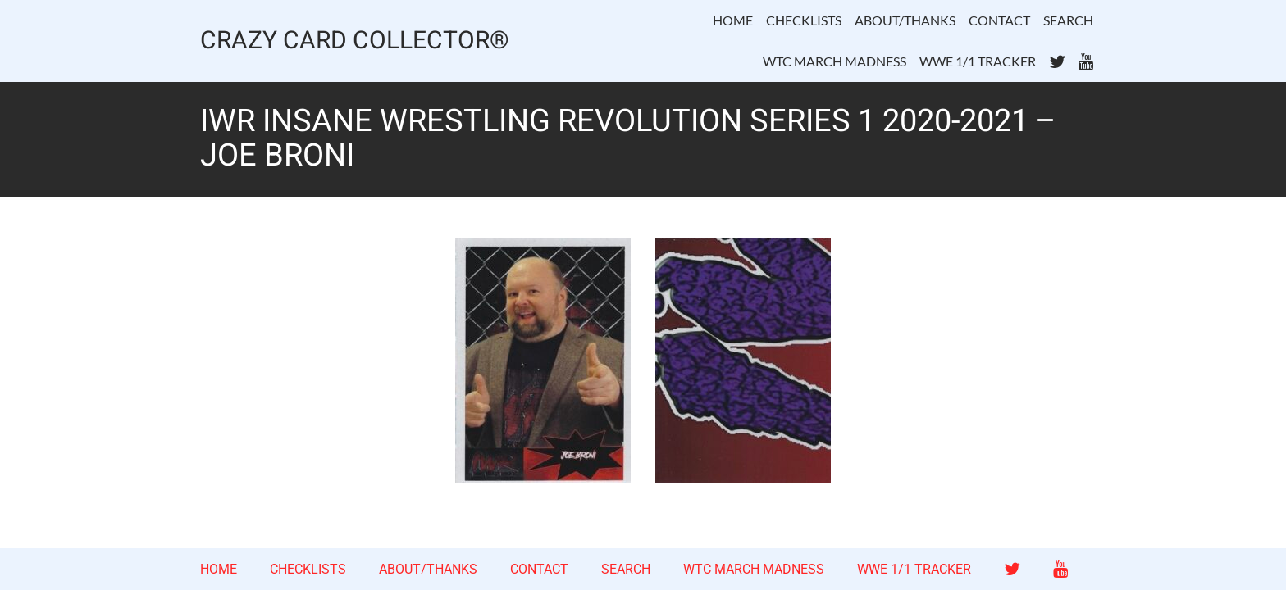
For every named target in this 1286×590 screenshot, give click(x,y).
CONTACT (999, 20)
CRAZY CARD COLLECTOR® (354, 41)
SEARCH (1068, 20)
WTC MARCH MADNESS (834, 61)
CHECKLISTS (803, 20)
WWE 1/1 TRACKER (977, 61)
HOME (733, 20)
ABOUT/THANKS (905, 20)
